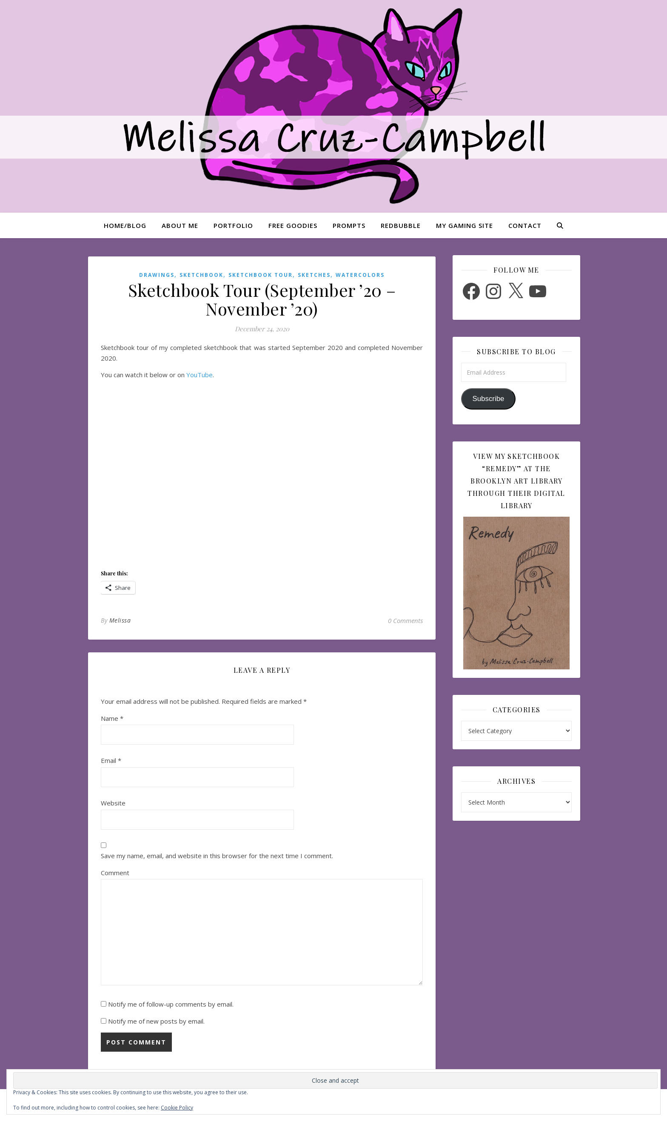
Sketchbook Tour (260, 275)
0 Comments (405, 620)
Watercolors (360, 275)
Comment (115, 872)
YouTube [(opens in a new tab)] (199, 374)
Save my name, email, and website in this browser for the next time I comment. (217, 855)
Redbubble (401, 225)
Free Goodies (292, 225)
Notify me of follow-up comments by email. (171, 1004)
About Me (180, 225)
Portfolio (233, 225)
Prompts (349, 225)
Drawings (156, 275)
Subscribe (488, 399)
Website (113, 803)
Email (111, 760)
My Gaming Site (464, 225)
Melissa (120, 620)
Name (112, 718)
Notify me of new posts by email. (156, 1021)
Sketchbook (201, 275)
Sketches (314, 275)
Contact (525, 225)
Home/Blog (125, 225)
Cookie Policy (177, 1107)
